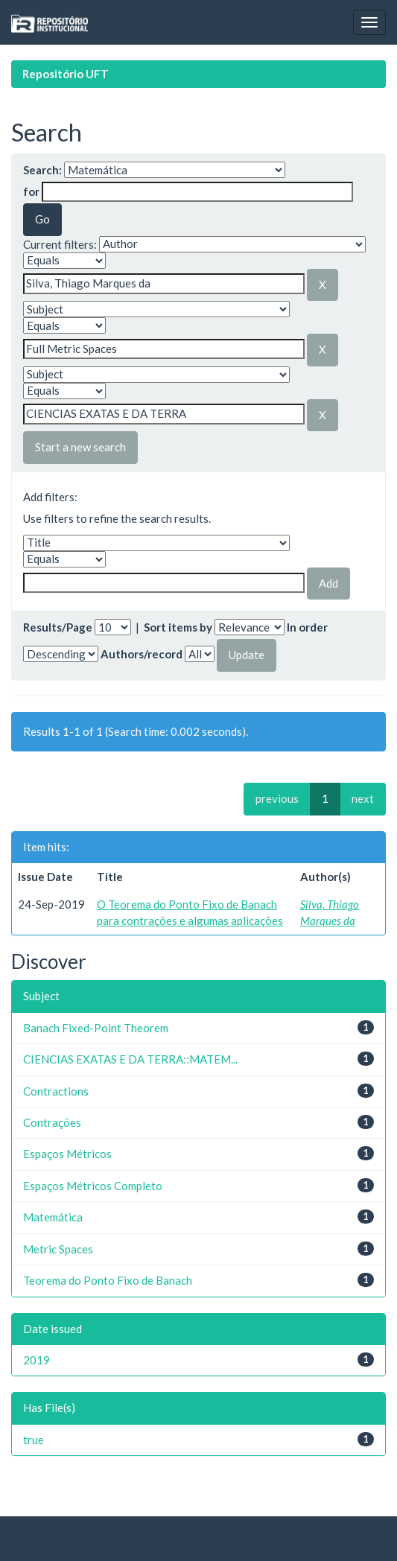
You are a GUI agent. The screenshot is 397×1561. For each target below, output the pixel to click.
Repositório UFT (65, 73)
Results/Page (57, 627)
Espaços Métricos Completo (92, 1185)
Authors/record (141, 654)
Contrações (52, 1122)
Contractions (56, 1091)
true (33, 1439)
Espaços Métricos (67, 1153)
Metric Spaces (58, 1249)
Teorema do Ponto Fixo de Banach (107, 1280)
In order (307, 627)
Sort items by (178, 627)
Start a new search (80, 447)
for (31, 191)
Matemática (53, 1217)
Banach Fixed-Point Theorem (95, 1027)
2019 (36, 1360)
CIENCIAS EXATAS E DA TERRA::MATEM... (130, 1059)
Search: (42, 170)
